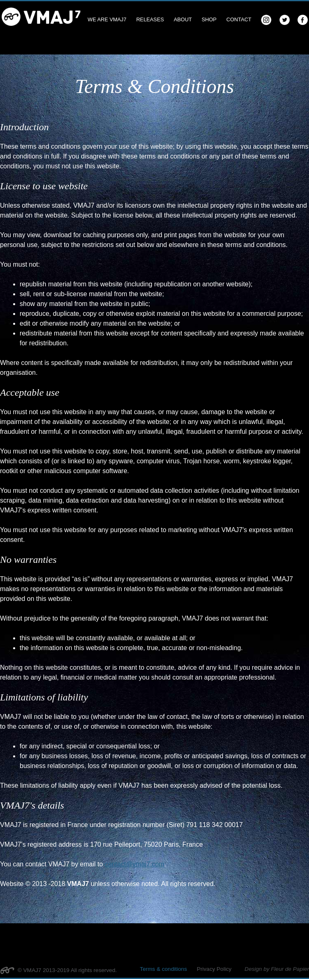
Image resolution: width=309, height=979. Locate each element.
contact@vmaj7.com (134, 864)
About (183, 19)
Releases (150, 19)
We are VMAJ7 (107, 19)
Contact (238, 19)
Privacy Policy (214, 969)
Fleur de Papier (290, 969)
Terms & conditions (163, 969)
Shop (209, 19)
